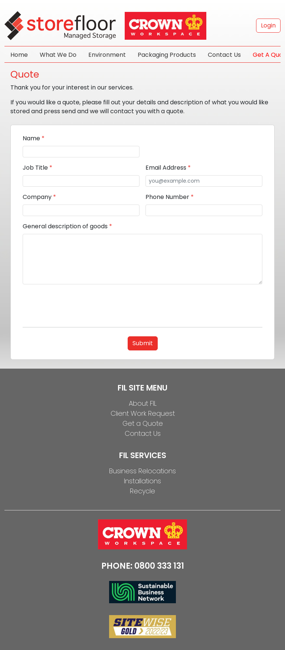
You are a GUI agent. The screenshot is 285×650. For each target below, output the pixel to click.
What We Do (58, 54)
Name (34, 138)
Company (39, 197)
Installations (142, 481)
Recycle (142, 491)
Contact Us (224, 54)
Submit (142, 343)
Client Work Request (143, 413)
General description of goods (67, 226)
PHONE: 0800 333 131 (142, 566)
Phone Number (169, 197)
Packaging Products (167, 54)
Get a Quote (142, 423)
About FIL (143, 403)
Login (268, 25)
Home (19, 54)
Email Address (168, 167)
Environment (107, 54)
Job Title (37, 167)
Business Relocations (142, 471)
